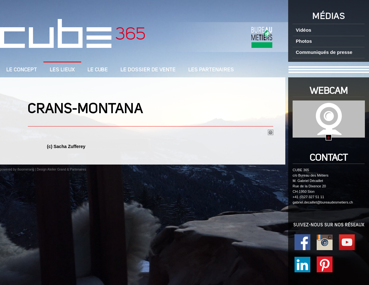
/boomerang (25, 169)
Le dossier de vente (148, 70)
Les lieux (62, 70)
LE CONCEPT (21, 70)
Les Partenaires (211, 70)
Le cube (97, 70)
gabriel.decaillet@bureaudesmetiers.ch (323, 202)
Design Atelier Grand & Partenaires (61, 169)
